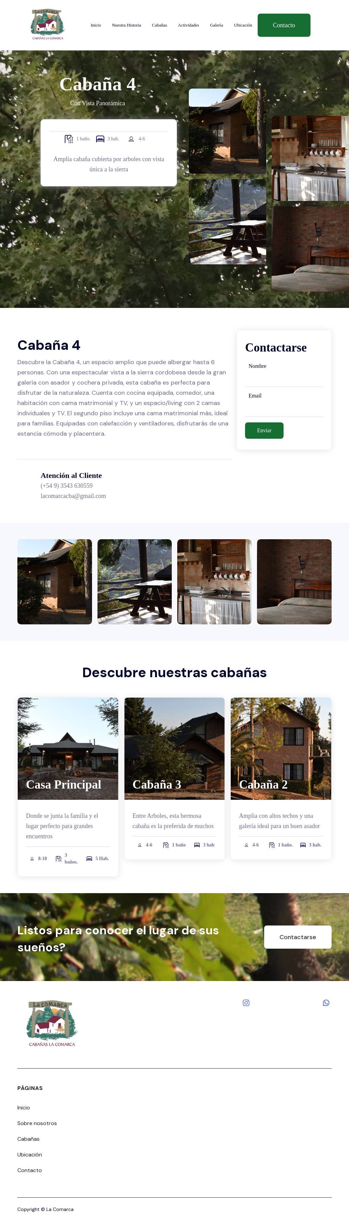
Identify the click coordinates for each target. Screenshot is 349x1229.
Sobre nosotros (37, 1123)
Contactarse (297, 937)
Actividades (188, 25)
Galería (216, 25)
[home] (48, 25)
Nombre (257, 366)
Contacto (284, 25)
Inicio (96, 25)
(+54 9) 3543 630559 (67, 485)
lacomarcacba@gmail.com (73, 496)
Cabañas (159, 25)
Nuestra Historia (126, 25)
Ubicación (243, 25)
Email (254, 396)
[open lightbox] (54, 581)
